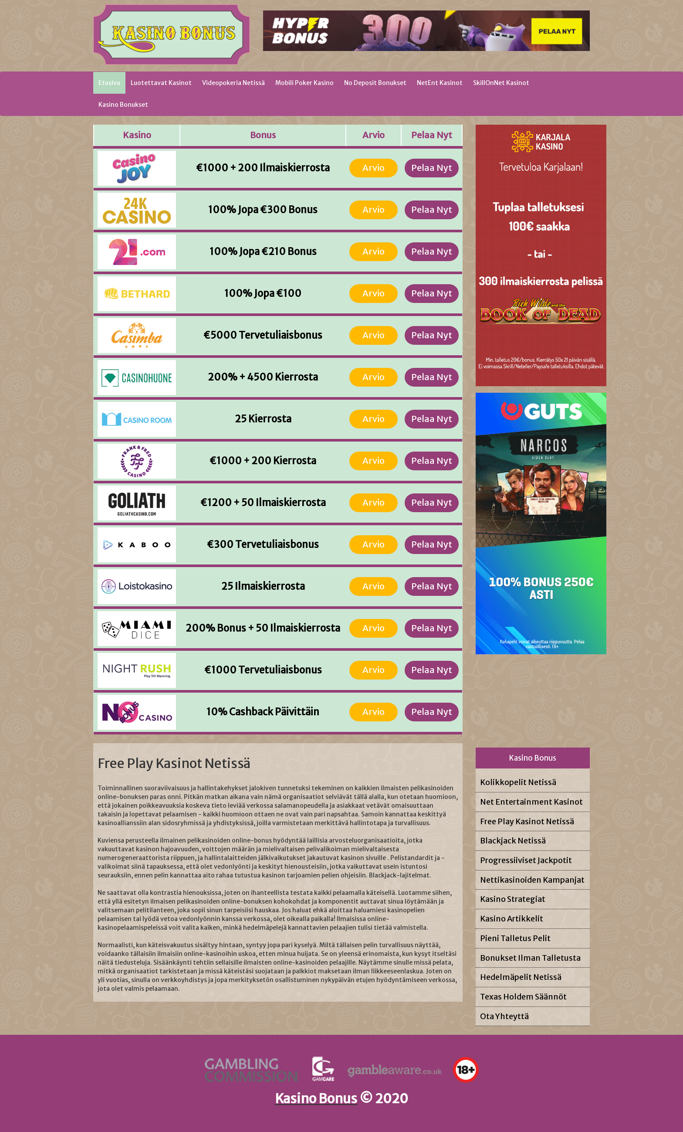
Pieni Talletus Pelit (515, 938)
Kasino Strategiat (512, 899)
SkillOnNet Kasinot (501, 83)
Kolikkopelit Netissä (518, 782)
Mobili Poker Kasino (304, 83)
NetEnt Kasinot (440, 83)
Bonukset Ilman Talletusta (530, 958)
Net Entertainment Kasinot (531, 802)
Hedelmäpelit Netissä (520, 977)
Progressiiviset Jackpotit (526, 860)
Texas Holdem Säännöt (523, 997)
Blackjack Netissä (513, 841)
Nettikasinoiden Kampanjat (532, 880)
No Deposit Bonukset (375, 83)
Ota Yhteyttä (504, 1016)
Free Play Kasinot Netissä (527, 821)
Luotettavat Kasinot (161, 83)
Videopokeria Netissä (233, 83)
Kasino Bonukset (123, 105)
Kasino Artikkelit (511, 919)
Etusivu (111, 82)
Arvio (373, 167)
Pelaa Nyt (431, 167)
